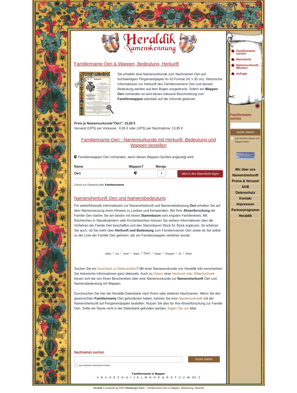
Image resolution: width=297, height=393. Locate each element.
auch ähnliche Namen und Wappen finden (247, 140)
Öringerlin (169, 254)
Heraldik (245, 215)
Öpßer (108, 254)
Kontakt (245, 198)
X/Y (194, 377)
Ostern (158, 273)
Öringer (157, 254)
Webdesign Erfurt (135, 388)
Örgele (136, 254)
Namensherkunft (245, 175)
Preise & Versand (245, 181)
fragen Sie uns (178, 308)
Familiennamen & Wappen (148, 373)
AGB (245, 187)
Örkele (189, 254)
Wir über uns (245, 169)
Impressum (245, 204)
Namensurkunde (190, 298)
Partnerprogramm (245, 210)
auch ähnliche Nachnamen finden (94, 365)
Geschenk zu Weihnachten (117, 268)
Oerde (126, 254)
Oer (117, 254)
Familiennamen (114, 184)
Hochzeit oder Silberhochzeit (193, 273)
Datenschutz (245, 192)
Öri (180, 254)
